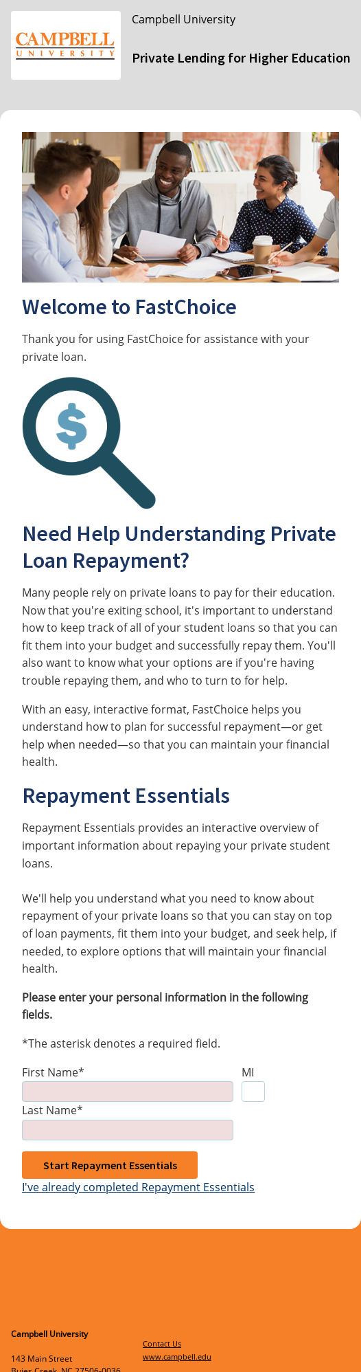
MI (248, 1072)
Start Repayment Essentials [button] (110, 1165)
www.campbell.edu (177, 1356)
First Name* (53, 1072)
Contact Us (162, 1343)
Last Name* (52, 1110)
